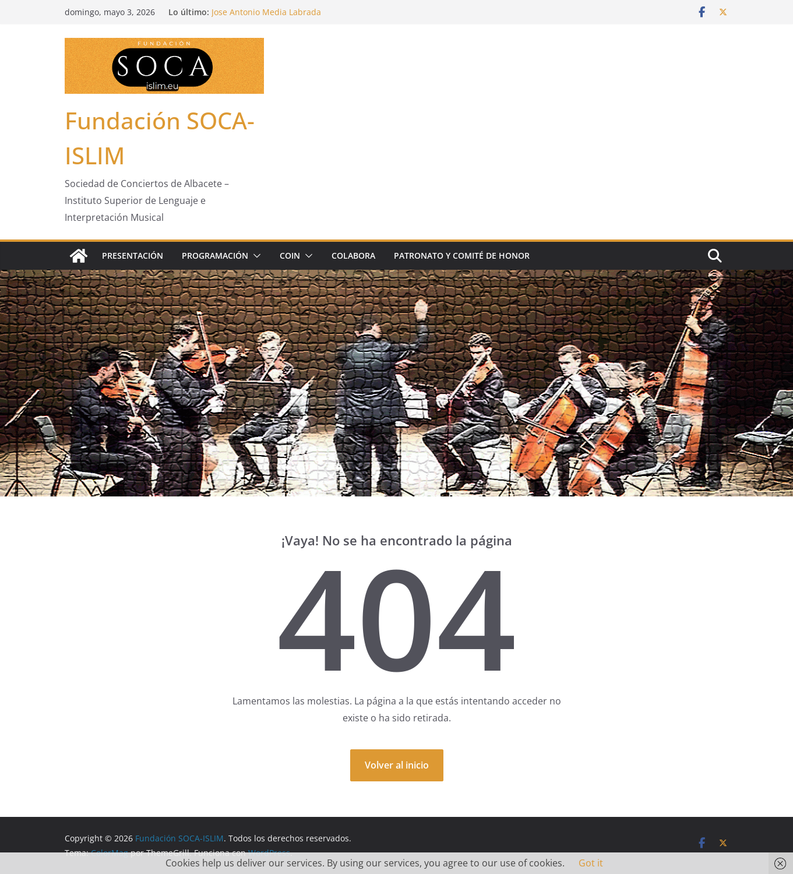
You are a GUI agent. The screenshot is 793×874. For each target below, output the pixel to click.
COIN (290, 255)
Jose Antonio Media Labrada (266, 11)
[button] (254, 256)
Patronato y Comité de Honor (462, 255)
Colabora (353, 255)
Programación (215, 255)
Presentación (132, 255)
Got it (591, 863)
